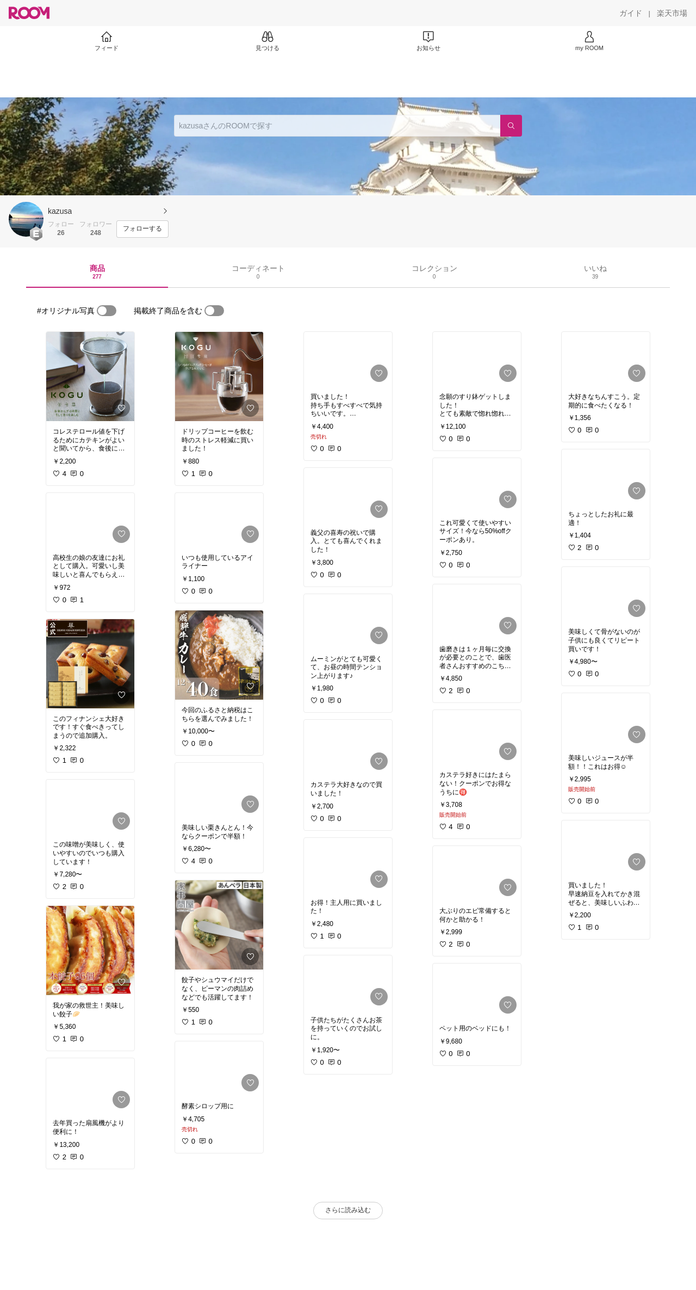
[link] (90, 376)
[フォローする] (142, 229)
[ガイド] (630, 13)
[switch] (106, 310)
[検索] (511, 126)
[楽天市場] (672, 13)
